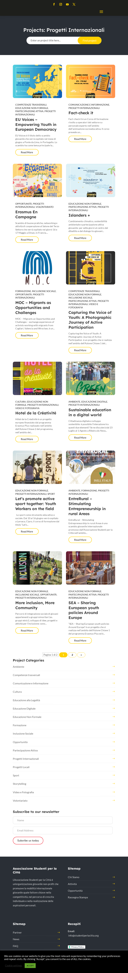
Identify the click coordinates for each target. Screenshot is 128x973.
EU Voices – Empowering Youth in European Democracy (35, 124)
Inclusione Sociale (44, 291)
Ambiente (74, 401)
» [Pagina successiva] (81, 654)
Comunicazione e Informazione (88, 104)
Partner (17, 932)
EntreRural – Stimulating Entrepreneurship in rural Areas (87, 506)
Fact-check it (80, 112)
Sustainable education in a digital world (89, 412)
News (16, 939)
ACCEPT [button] (30, 965)
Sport (51, 493)
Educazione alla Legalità (26, 700)
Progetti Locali (21, 767)
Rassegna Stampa (78, 897)
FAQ (15, 945)
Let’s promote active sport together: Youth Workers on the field (35, 503)
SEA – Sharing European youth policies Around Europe (83, 610)
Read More (27, 152)
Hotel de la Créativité (35, 413)
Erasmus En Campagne (26, 214)
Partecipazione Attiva (29, 111)
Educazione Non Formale (31, 108)
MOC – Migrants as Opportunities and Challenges (33, 307)
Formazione (23, 291)
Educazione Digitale (94, 401)
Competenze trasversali (30, 104)
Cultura (20, 401)
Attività (72, 883)
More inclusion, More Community (34, 605)
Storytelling (19, 783)
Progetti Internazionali (84, 108)
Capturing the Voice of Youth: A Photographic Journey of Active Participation (90, 320)
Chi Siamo (73, 877)
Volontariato (45, 206)
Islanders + (79, 215)
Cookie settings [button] (13, 965)
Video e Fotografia (27, 408)
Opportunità (23, 203)
